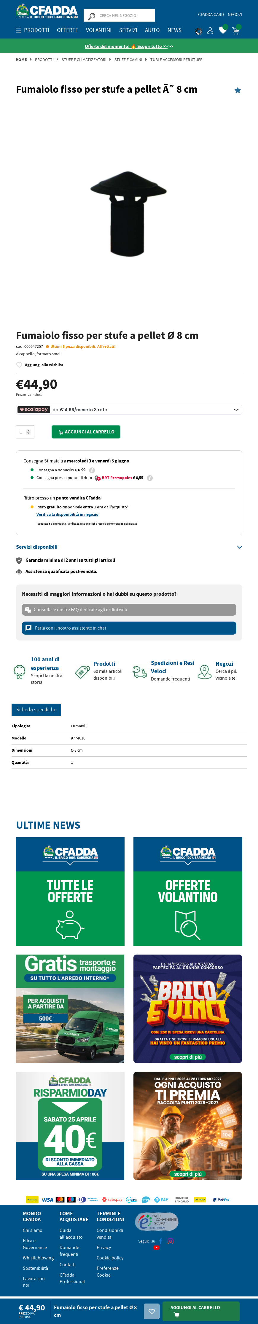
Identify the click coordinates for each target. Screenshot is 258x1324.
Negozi (235, 14)
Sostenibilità (35, 1268)
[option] (129, 213)
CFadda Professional (72, 1278)
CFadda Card (211, 14)
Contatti (68, 1265)
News (174, 30)
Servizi (128, 30)
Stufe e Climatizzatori (84, 59)
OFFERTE (67, 30)
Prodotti (44, 59)
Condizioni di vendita (110, 1233)
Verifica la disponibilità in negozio (67, 514)
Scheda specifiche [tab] (36, 709)
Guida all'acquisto (71, 1233)
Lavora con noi (34, 1282)
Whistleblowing (38, 1258)
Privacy (104, 1248)
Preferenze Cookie (108, 1271)
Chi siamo (32, 1230)
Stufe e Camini (128, 59)
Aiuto (152, 30)
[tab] (129, 547)
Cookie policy (110, 1258)
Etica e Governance (35, 1244)
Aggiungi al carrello (86, 432)
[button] (204, 29)
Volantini (99, 30)
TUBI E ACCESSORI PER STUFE (176, 59)
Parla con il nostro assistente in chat (65, 628)
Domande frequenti (69, 1251)
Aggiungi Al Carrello (195, 1310)
